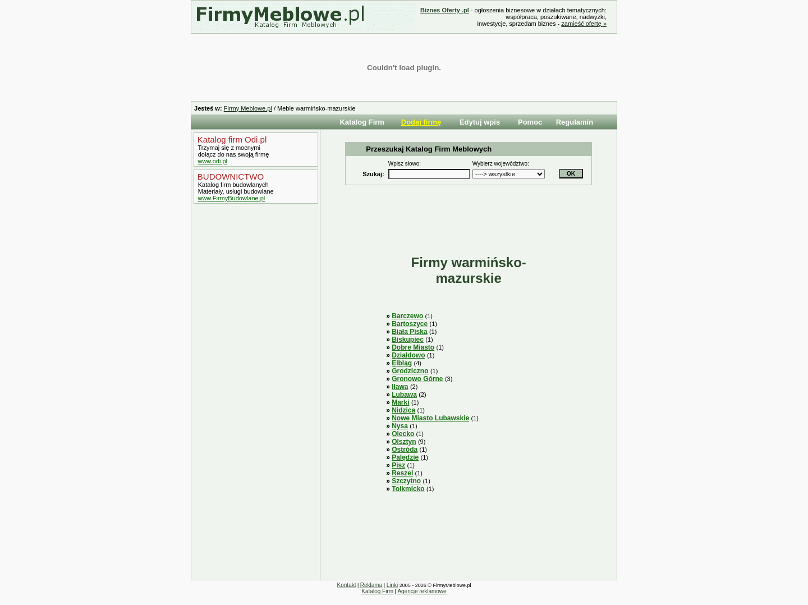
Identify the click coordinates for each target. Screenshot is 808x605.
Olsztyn (404, 442)
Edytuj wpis (480, 122)
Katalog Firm (361, 122)
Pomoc (530, 122)
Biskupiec (408, 339)
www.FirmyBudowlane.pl (231, 198)
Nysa (400, 426)
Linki (392, 585)
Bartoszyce (410, 324)
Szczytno (406, 481)
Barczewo (407, 316)
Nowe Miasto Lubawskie (430, 418)
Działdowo (408, 355)
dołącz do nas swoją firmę (232, 154)
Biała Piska (409, 332)
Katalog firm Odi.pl (231, 139)
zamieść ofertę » (584, 23)
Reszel (402, 473)
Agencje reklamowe (421, 591)
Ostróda (404, 449)
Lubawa (404, 394)
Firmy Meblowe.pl (248, 108)
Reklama (371, 585)
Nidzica (403, 410)
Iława (400, 387)
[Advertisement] (253, 394)
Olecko (403, 434)
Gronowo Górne (417, 379)
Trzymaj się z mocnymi (228, 147)
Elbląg (402, 363)
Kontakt (346, 585)
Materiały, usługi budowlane (235, 191)
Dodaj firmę (421, 122)
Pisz (398, 465)
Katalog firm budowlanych (232, 184)
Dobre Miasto (413, 347)
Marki (400, 402)
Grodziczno (410, 371)
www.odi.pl (212, 161)
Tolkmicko (408, 489)
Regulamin (574, 122)
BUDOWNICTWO (229, 176)
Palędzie (405, 457)
